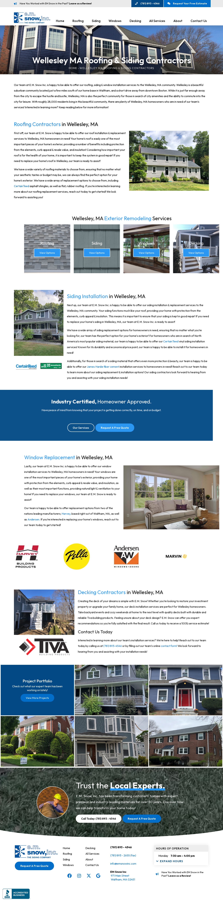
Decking (135, 21)
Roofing (78, 21)
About (177, 21)
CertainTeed (21, 186)
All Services (157, 21)
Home (60, 21)
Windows (115, 21)
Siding (96, 21)
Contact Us (199, 21)
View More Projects (37, 700)
